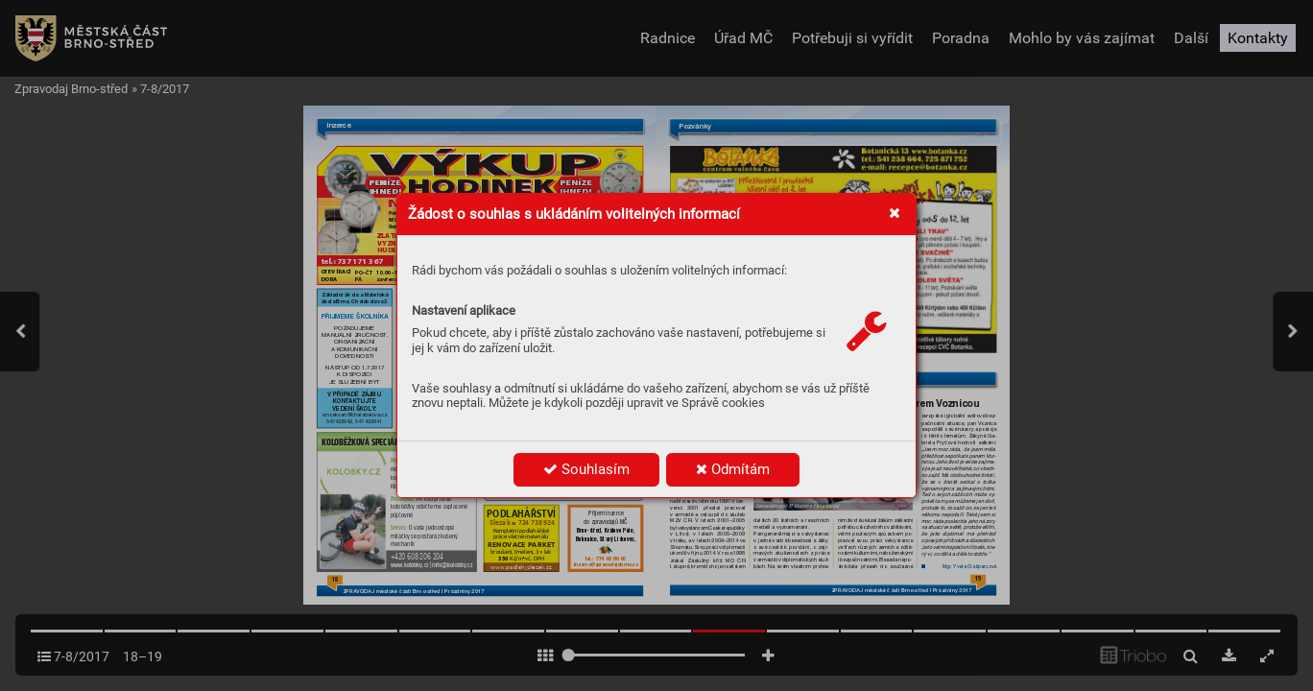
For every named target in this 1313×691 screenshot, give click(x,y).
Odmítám (733, 469)
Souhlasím (586, 469)
